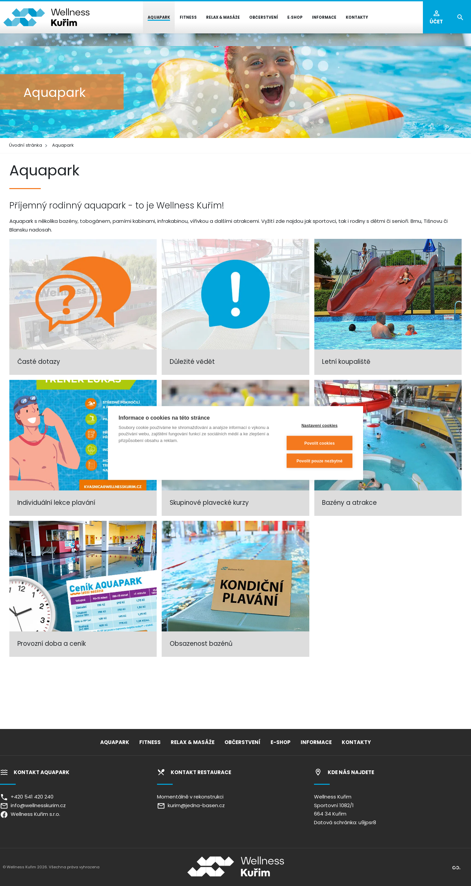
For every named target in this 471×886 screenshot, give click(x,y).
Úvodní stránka (25, 145)
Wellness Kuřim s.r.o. (30, 814)
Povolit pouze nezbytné (320, 460)
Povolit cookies (319, 443)
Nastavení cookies (319, 425)
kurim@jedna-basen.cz (191, 805)
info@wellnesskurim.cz (33, 805)
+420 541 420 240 (26, 796)
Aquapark (63, 145)
